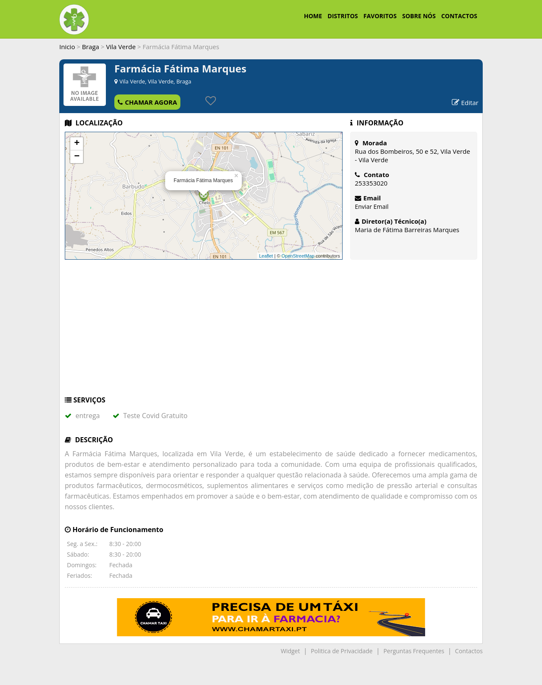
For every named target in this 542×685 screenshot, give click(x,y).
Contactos (469, 651)
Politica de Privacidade (342, 651)
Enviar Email (372, 206)
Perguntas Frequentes (413, 651)
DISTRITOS (343, 16)
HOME (313, 16)
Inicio (67, 46)
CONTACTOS (459, 16)
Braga (91, 46)
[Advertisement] (271, 331)
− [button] (77, 156)
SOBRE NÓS (419, 16)
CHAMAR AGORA (147, 102)
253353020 (371, 183)
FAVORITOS (379, 16)
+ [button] (77, 143)
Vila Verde (121, 46)
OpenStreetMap (298, 255)
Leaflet (266, 255)
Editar (465, 102)
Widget (290, 651)
